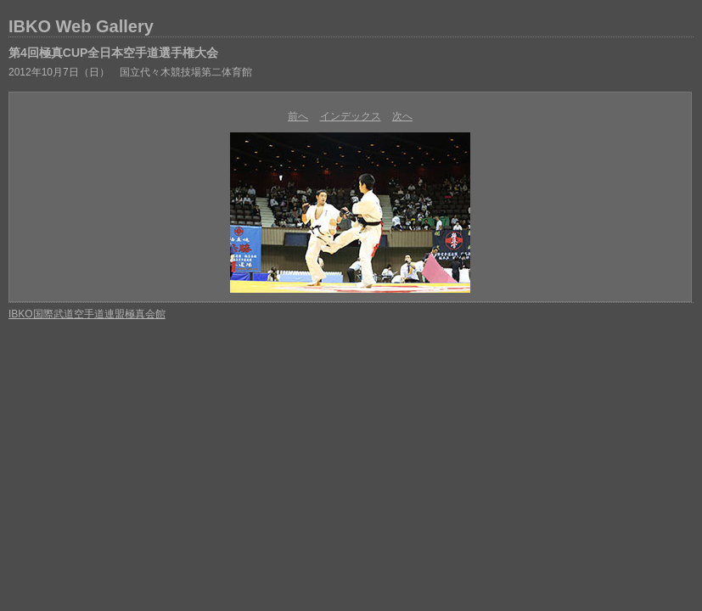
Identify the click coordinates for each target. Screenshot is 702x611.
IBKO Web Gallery (81, 26)
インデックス (350, 116)
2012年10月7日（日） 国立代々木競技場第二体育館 (130, 72)
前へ (298, 116)
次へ (402, 116)
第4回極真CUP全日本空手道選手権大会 (113, 52)
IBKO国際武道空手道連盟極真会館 (87, 314)
